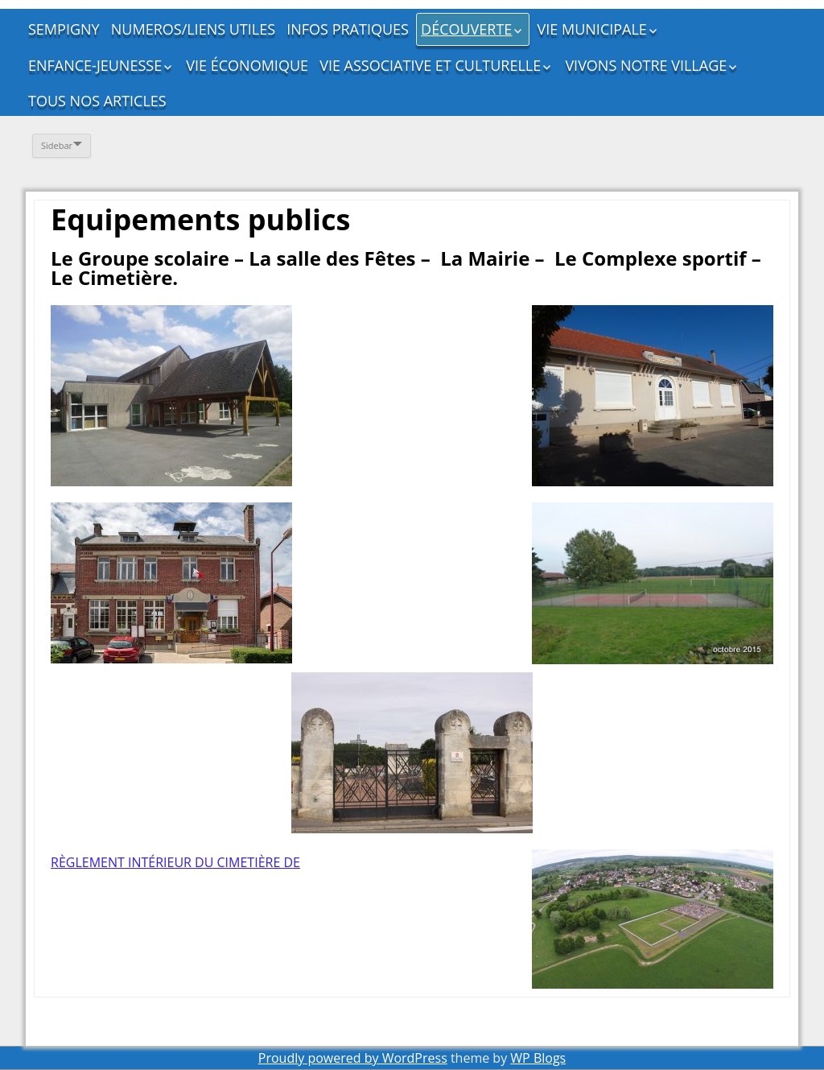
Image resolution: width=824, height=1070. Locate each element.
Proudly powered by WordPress (352, 1058)
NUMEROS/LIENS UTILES (193, 29)
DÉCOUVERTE (466, 29)
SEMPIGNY (64, 29)
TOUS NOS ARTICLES (97, 100)
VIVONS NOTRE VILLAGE (646, 65)
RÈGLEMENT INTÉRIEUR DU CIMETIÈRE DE (175, 862)
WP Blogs (538, 1058)
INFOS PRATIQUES (347, 29)
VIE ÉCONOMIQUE (247, 65)
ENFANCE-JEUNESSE (95, 65)
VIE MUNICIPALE (592, 29)
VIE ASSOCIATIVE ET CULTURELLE (430, 65)
